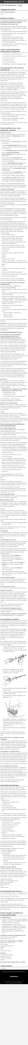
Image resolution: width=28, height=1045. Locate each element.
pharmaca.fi (19, 982)
